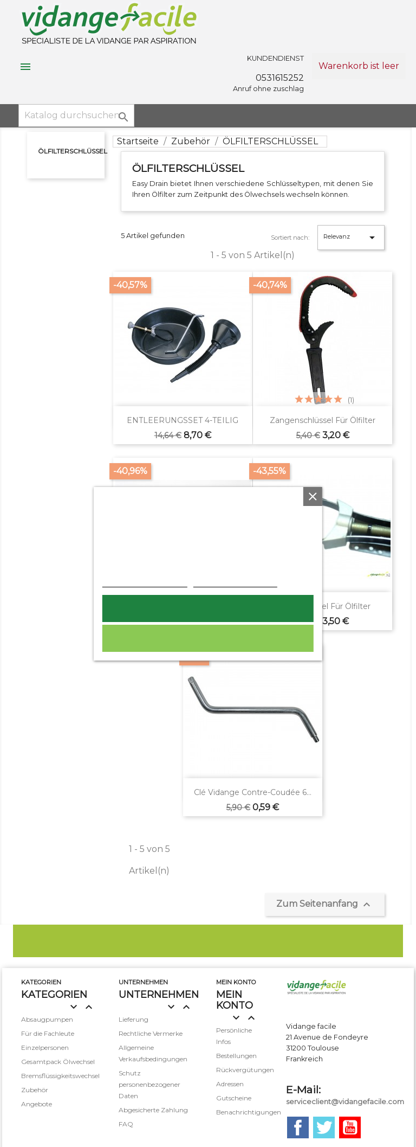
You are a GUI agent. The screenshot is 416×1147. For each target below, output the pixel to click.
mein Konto (236, 982)
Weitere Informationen (144, 581)
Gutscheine (233, 1098)
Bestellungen (236, 1056)
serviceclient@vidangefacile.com (345, 1101)
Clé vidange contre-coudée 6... (252, 792)
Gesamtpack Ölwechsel (58, 1062)
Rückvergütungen (245, 1070)
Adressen (230, 1084)
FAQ (126, 1124)
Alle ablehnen (207, 638)
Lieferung (133, 1019)
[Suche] (76, 115)
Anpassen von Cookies (235, 581)
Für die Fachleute (47, 1033)
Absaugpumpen (47, 1019)
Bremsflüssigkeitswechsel (60, 1076)
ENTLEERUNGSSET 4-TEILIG (182, 420)
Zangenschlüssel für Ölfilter (322, 420)
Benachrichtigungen (248, 1112)
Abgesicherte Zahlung (153, 1110)
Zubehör (34, 1090)
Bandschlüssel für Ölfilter (322, 606)
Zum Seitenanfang (324, 904)
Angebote (36, 1104)
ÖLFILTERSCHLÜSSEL (72, 151)
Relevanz (351, 237)
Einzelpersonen (45, 1047)
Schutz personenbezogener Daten (149, 1084)
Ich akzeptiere (208, 608)
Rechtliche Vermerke (151, 1033)
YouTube (350, 1127)
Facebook (298, 1127)
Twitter (324, 1127)
